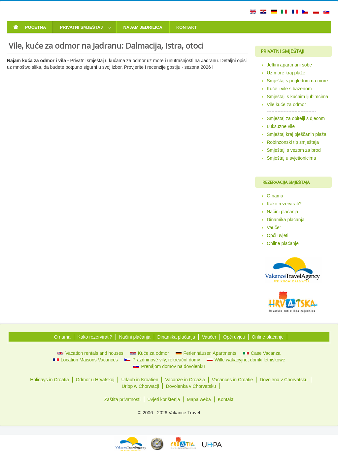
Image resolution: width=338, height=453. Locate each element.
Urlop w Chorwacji (140, 386)
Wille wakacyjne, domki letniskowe (246, 359)
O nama (275, 195)
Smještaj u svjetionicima (291, 158)
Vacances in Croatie (232, 379)
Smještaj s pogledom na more (297, 80)
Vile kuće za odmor (286, 104)
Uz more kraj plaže (286, 72)
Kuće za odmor (149, 353)
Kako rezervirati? (284, 203)
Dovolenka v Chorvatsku (191, 386)
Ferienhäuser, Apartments (206, 353)
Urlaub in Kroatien (139, 379)
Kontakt (225, 399)
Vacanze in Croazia (185, 379)
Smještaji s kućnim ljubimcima (297, 96)
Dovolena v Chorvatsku (284, 379)
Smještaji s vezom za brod (294, 150)
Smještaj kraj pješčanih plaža (296, 134)
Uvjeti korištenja (164, 399)
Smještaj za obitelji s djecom (296, 118)
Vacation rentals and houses (90, 353)
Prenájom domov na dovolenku (169, 366)
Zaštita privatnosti (122, 399)
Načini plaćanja (282, 211)
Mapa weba (199, 399)
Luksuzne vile (281, 126)
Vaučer (274, 227)
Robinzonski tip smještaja (293, 142)
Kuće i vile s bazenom (289, 88)
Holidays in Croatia (49, 379)
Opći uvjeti (277, 235)
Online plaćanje (283, 243)
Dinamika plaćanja (285, 219)
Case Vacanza (262, 353)
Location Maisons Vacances (85, 359)
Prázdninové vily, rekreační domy (162, 359)
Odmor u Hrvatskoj (95, 379)
